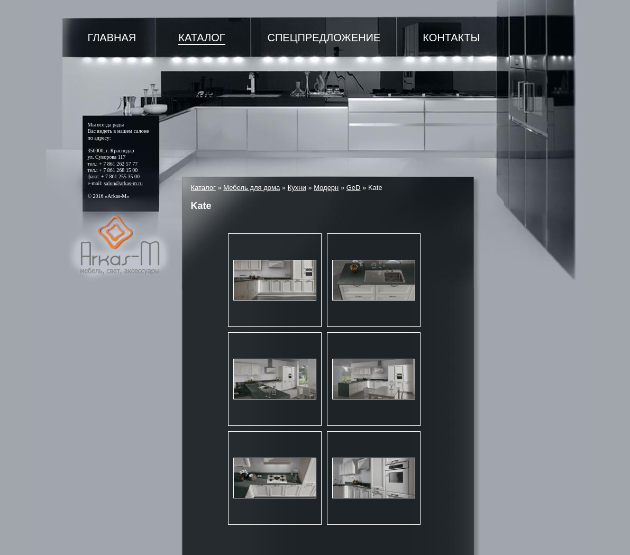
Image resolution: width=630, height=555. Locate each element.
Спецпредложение (324, 37)
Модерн (326, 188)
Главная (112, 37)
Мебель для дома (251, 188)
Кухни (297, 188)
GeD (353, 188)
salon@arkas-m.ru (123, 183)
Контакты (451, 37)
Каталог (201, 37)
